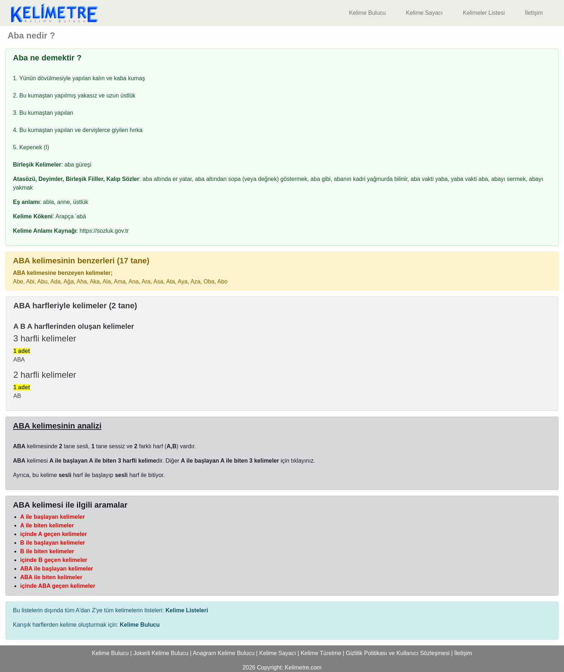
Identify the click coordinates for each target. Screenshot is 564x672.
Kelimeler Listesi (484, 13)
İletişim (534, 13)
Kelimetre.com (303, 667)
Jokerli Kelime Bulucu (160, 653)
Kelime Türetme (321, 653)
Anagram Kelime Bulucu (224, 653)
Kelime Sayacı (424, 13)
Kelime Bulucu (367, 13)
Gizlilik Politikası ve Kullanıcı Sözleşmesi (398, 653)
